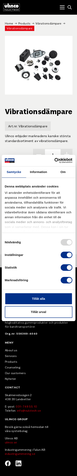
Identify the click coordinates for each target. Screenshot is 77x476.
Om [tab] (63, 172)
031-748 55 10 (26, 406)
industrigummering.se (20, 454)
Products (24, 23)
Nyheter (10, 379)
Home (9, 23)
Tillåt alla (38, 298)
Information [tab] (38, 172)
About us (11, 350)
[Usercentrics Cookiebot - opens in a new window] (54, 160)
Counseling (12, 367)
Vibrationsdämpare (49, 23)
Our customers (15, 373)
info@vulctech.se (29, 410)
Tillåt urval (38, 312)
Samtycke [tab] (14, 172)
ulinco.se (11, 442)
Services (11, 356)
